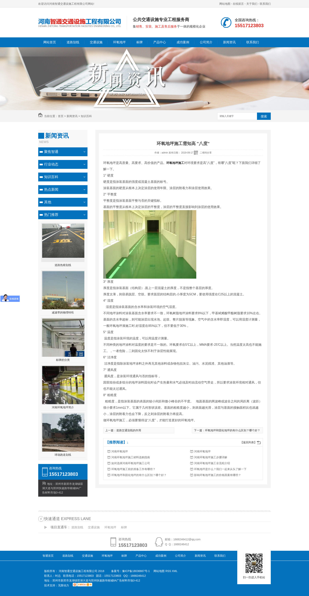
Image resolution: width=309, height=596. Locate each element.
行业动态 (51, 164)
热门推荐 (51, 215)
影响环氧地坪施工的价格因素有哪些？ (217, 475)
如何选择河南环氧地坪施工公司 (130, 463)
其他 (47, 202)
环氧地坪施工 (175, 162)
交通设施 (96, 42)
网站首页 (49, 42)
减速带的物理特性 (63, 312)
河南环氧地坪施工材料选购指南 (130, 457)
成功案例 (183, 42)
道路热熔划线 (63, 265)
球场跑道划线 (63, 454)
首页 (60, 116)
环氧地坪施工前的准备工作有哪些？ (133, 469)
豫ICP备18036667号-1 (136, 571)
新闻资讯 (229, 42)
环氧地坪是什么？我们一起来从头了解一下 (220, 469)
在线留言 (238, 3)
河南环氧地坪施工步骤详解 (210, 457)
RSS (168, 571)
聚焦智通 (51, 152)
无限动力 (63, 585)
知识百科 (86, 116)
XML (175, 571)
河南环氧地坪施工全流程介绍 (212, 463)
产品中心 (159, 42)
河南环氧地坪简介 (63, 407)
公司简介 (206, 42)
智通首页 (48, 555)
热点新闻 (51, 189)
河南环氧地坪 (119, 451)
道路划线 (73, 42)
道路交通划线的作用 (128, 430)
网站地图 (224, 3)
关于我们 (251, 3)
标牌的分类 (63, 359)
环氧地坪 (119, 42)
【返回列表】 (248, 442)
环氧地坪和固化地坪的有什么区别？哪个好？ (232, 430)
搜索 (264, 116)
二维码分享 (206, 152)
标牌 (139, 42)
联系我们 (265, 3)
